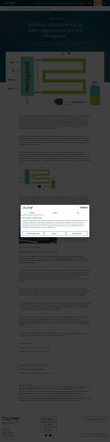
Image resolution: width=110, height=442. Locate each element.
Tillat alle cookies (77, 233)
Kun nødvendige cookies (33, 233)
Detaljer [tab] (55, 212)
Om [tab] (78, 212)
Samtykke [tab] (32, 212)
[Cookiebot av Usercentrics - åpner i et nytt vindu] (81, 208)
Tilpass (55, 233)
